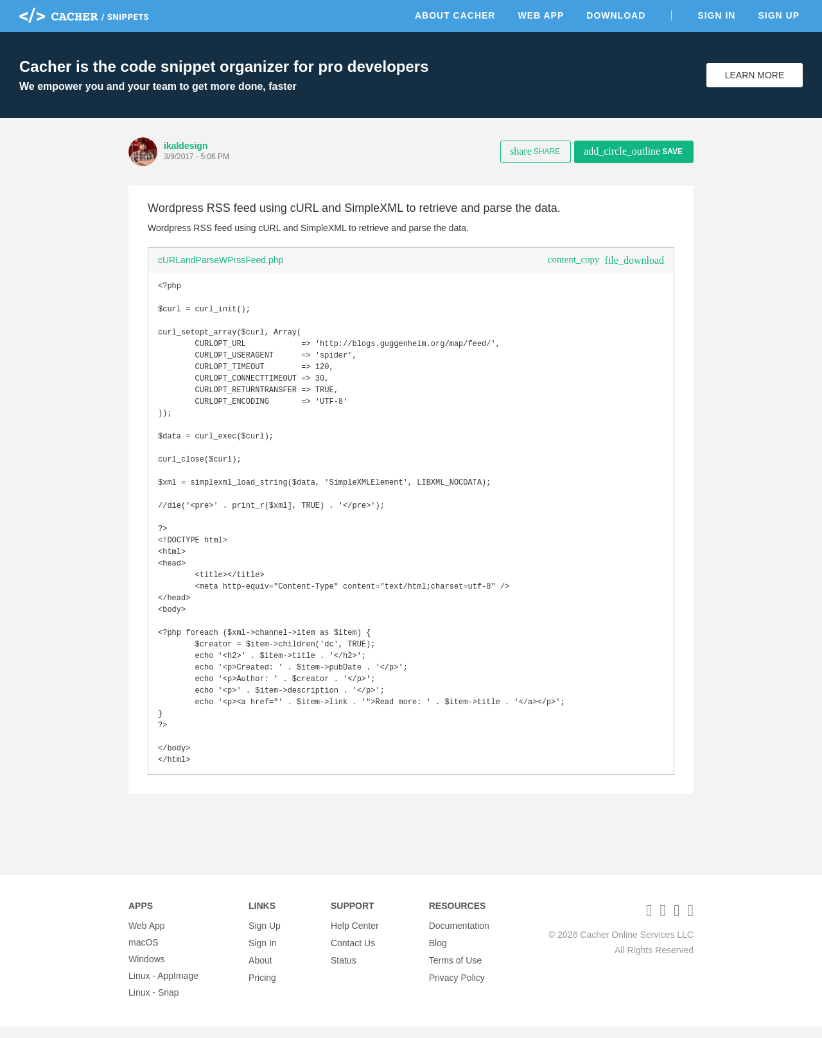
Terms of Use (455, 970)
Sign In (716, 15)
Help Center (355, 937)
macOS (143, 954)
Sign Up (779, 15)
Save (633, 151)
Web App (541, 15)
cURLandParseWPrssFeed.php (220, 260)
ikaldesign (185, 146)
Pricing (262, 987)
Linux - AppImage (163, 987)
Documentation (459, 937)
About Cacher (455, 15)
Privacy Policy (457, 987)
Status (343, 970)
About (260, 970)
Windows (146, 970)
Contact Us (353, 954)
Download (615, 15)
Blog (438, 954)
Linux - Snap (153, 1004)
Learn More (755, 75)
